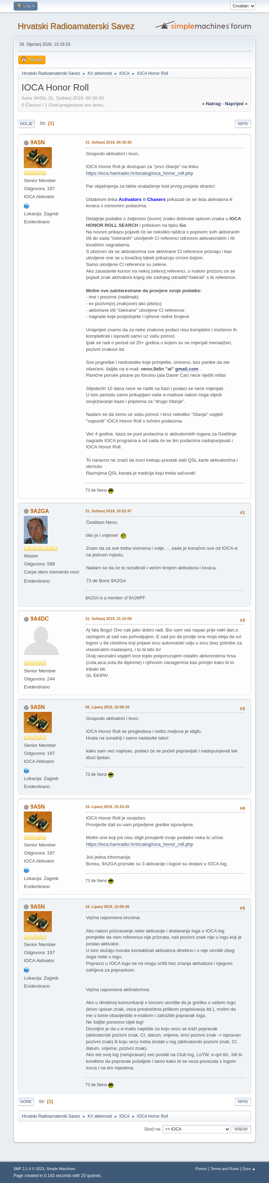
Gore (26, 1101)
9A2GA (39, 511)
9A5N (37, 142)
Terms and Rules (225, 1169)
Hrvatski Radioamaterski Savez (76, 26)
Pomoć (201, 1169)
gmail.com (186, 369)
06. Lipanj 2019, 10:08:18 (107, 707)
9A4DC (39, 619)
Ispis (243, 124)
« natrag (211, 103)
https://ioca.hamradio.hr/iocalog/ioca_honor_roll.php (139, 173)
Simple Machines (61, 1169)
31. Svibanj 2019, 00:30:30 (108, 142)
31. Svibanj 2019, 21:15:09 (108, 618)
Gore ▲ (249, 1169)
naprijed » (236, 103)
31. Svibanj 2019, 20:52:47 (108, 511)
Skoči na (152, 1128)
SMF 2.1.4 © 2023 (28, 1169)
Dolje (26, 124)
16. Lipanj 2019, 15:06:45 (107, 906)
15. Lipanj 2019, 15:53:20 (107, 807)
